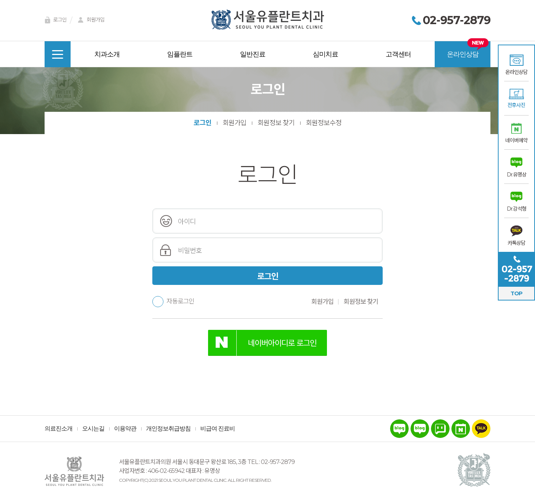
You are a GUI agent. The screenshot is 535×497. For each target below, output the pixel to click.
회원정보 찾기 (276, 123)
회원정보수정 (323, 123)
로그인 (54, 20)
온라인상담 (516, 72)
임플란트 (179, 54)
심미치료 (325, 54)
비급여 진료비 (217, 429)
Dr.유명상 (516, 174)
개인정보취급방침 (168, 429)
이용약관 (125, 429)
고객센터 (398, 54)
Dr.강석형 (516, 208)
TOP (516, 293)
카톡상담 (516, 243)
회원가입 (89, 20)
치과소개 (107, 54)
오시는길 (93, 429)
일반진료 (252, 54)
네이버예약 (516, 140)
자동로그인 (173, 301)
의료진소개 (58, 429)
